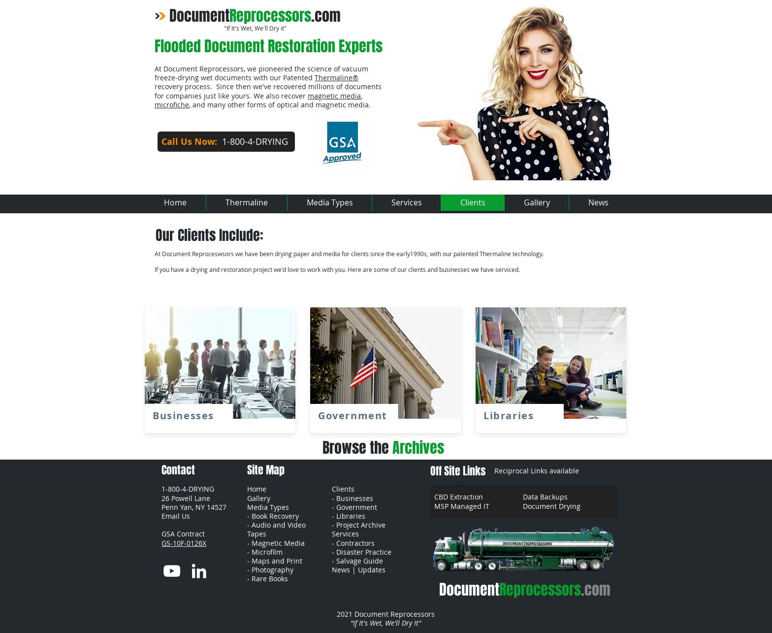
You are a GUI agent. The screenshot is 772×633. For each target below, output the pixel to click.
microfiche (172, 104)
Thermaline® (336, 77)
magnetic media (334, 95)
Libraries (350, 516)
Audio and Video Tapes (276, 529)
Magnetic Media (278, 543)
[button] (175, 516)
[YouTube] (171, 571)
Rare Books (270, 578)
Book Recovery (275, 516)
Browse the (383, 448)
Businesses (354, 498)
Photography (272, 569)
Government (356, 507)
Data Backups (545, 496)
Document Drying (551, 506)
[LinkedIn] (199, 571)
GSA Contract (184, 533)
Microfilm (267, 552)
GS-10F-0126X (183, 543)
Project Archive (361, 525)
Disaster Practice (363, 552)
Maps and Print (277, 561)
